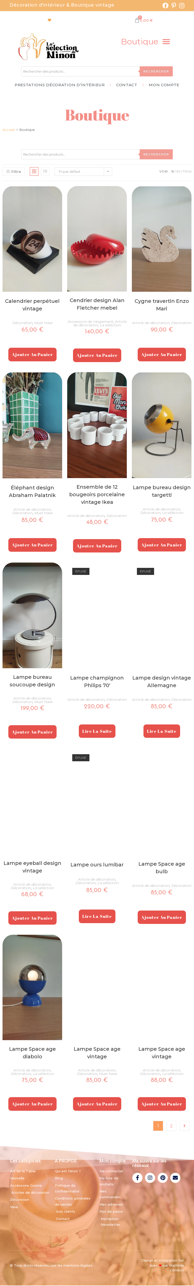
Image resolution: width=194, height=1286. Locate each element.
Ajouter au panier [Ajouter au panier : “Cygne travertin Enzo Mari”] (161, 355)
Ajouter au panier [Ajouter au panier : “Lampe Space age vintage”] (97, 1104)
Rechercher (156, 71)
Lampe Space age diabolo (32, 1053)
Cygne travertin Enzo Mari (162, 305)
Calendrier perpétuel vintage (32, 305)
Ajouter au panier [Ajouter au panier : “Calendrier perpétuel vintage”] (32, 355)
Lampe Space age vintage (97, 1053)
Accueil (9, 130)
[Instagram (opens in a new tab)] (181, 6)
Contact (126, 85)
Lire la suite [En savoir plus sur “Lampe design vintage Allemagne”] (162, 732)
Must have (43, 323)
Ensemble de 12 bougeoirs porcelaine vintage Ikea (97, 495)
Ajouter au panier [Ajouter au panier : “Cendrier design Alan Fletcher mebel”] (97, 356)
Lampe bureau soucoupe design (32, 681)
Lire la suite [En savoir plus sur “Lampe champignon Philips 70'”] (97, 732)
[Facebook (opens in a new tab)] (165, 6)
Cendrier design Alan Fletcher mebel (97, 305)
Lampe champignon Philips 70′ (97, 682)
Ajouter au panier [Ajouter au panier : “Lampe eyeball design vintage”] (32, 918)
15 (172, 172)
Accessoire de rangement (90, 322)
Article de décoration (150, 323)
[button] (145, 41)
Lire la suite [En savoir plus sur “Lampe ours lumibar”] (97, 917)
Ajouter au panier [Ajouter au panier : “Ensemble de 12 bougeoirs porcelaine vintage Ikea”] (97, 546)
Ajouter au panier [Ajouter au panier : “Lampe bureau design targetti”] (161, 545)
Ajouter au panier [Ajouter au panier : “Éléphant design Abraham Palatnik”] (32, 545)
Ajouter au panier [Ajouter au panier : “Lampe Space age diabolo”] (32, 1104)
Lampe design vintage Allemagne (161, 682)
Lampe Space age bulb (161, 868)
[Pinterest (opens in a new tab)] (174, 6)
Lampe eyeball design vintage (32, 867)
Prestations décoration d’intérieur (57, 85)
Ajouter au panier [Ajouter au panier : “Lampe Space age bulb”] (161, 918)
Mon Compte (166, 85)
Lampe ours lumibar (97, 865)
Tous (187, 172)
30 (178, 172)
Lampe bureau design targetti (162, 492)
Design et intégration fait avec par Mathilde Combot (162, 1266)
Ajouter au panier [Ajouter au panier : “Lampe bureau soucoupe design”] (32, 732)
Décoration (22, 323)
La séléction (110, 326)
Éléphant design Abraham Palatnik (32, 492)
